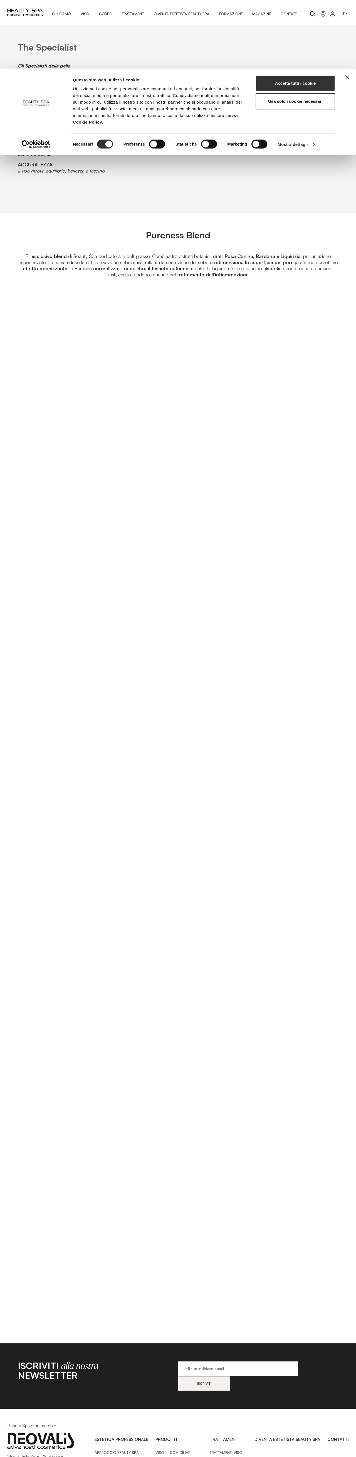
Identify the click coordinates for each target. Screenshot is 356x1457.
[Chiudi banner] (347, 9)
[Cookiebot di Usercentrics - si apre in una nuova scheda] (36, 76)
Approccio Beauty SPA (117, 1446)
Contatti (338, 1432)
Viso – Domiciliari (173, 1446)
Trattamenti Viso (226, 1446)
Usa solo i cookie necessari (295, 33)
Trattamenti (224, 1432)
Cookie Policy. (88, 53)
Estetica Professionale (121, 1432)
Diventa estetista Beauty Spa (287, 1432)
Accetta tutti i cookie (295, 14)
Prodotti (166, 1432)
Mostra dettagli (293, 76)
